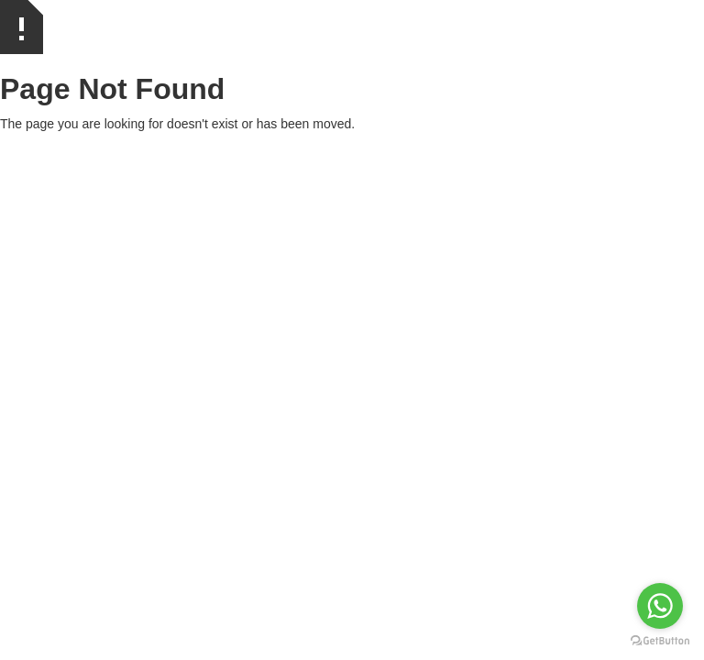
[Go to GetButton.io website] (660, 641)
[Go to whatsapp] (660, 606)
